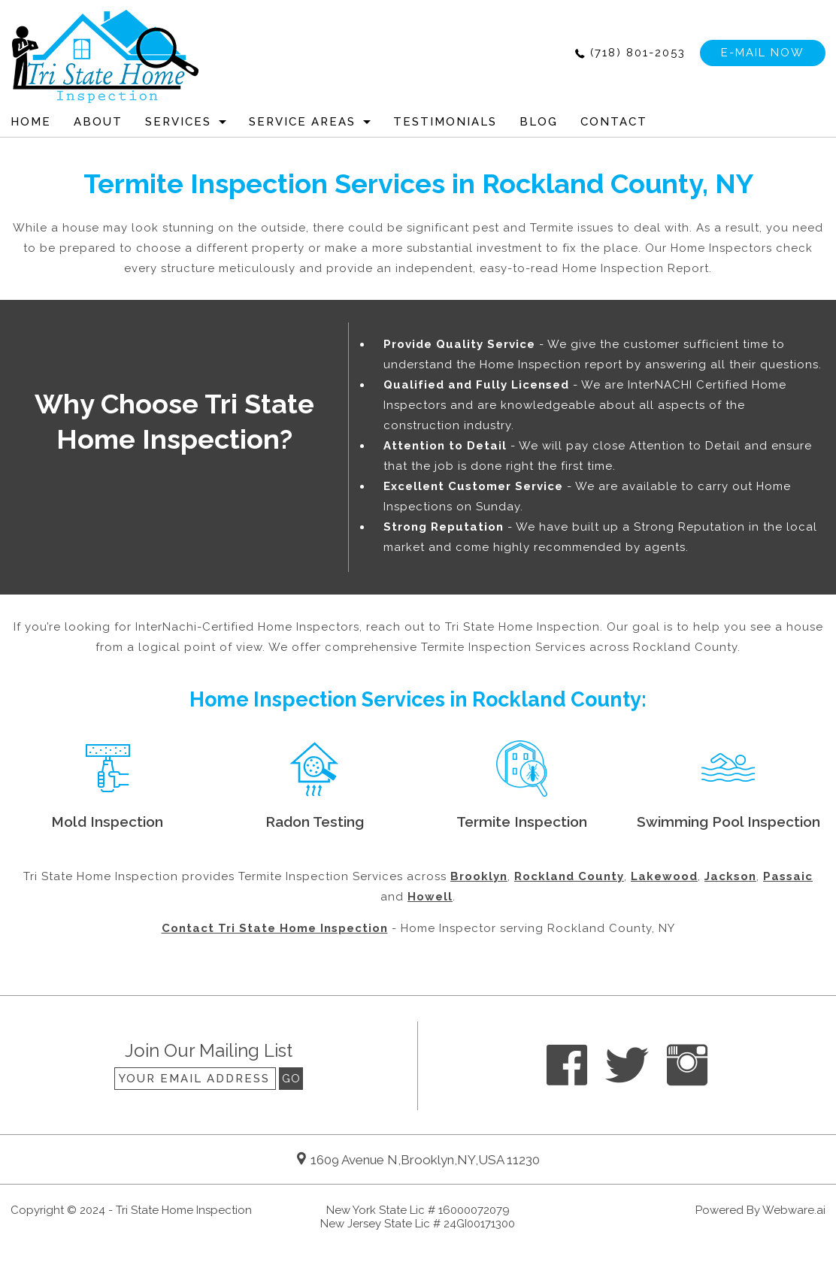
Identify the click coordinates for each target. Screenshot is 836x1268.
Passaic (788, 876)
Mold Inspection (107, 821)
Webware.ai (793, 1210)
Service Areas (302, 122)
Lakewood (664, 876)
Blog (538, 122)
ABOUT (98, 122)
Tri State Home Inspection (184, 1210)
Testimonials (445, 122)
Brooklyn (478, 876)
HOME (31, 122)
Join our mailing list (208, 1051)
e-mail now (762, 52)
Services (178, 122)
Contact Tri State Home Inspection (275, 928)
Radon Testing (314, 821)
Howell (430, 896)
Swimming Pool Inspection (728, 821)
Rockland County (569, 876)
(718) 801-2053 (638, 52)
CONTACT (613, 122)
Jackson (730, 876)
